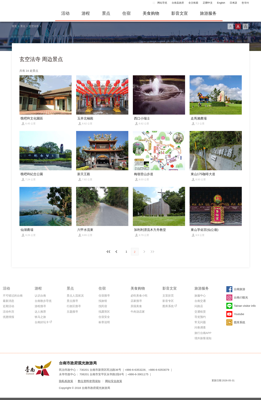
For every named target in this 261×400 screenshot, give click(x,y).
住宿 (126, 13)
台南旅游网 (30, 13)
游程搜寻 (40, 306)
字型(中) (238, 26)
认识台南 (40, 295)
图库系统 (168, 306)
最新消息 (8, 300)
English (221, 2)
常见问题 (200, 322)
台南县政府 (178, 2)
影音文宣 (179, 13)
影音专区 (168, 300)
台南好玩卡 (42, 322)
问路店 (198, 306)
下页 (117, 251)
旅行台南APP (202, 332)
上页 (144, 251)
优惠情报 (8, 316)
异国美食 (136, 306)
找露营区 (104, 311)
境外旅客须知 (202, 338)
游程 (86, 13)
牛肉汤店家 (138, 311)
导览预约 (200, 316)
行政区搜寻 (74, 306)
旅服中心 (200, 295)
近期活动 (8, 306)
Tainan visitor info (245, 305)
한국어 (245, 2)
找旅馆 (103, 300)
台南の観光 (241, 297)
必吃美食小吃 (139, 295)
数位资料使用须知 (89, 381)
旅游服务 (208, 13)
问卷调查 (200, 327)
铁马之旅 (40, 316)
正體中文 (208, 2)
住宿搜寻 (104, 295)
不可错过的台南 (13, 295)
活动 (65, 13)
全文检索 (193, 2)
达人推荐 (40, 311)
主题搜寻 (72, 311)
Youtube (239, 314)
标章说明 (104, 322)
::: (154, 2)
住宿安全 (104, 316)
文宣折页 (168, 295)
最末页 (152, 251)
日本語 (233, 2)
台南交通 (200, 300)
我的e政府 (214, 387)
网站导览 (162, 2)
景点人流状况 (75, 295)
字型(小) (230, 26)
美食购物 (151, 13)
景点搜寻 (72, 300)
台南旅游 (239, 289)
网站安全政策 (113, 381)
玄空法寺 (34, 26)
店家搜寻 (136, 300)
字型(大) (245, 26)
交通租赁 (200, 311)
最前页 (108, 251)
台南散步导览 (43, 300)
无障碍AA (228, 387)
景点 (106, 13)
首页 (14, 26)
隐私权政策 (66, 381)
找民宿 (103, 306)
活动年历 (8, 311)
